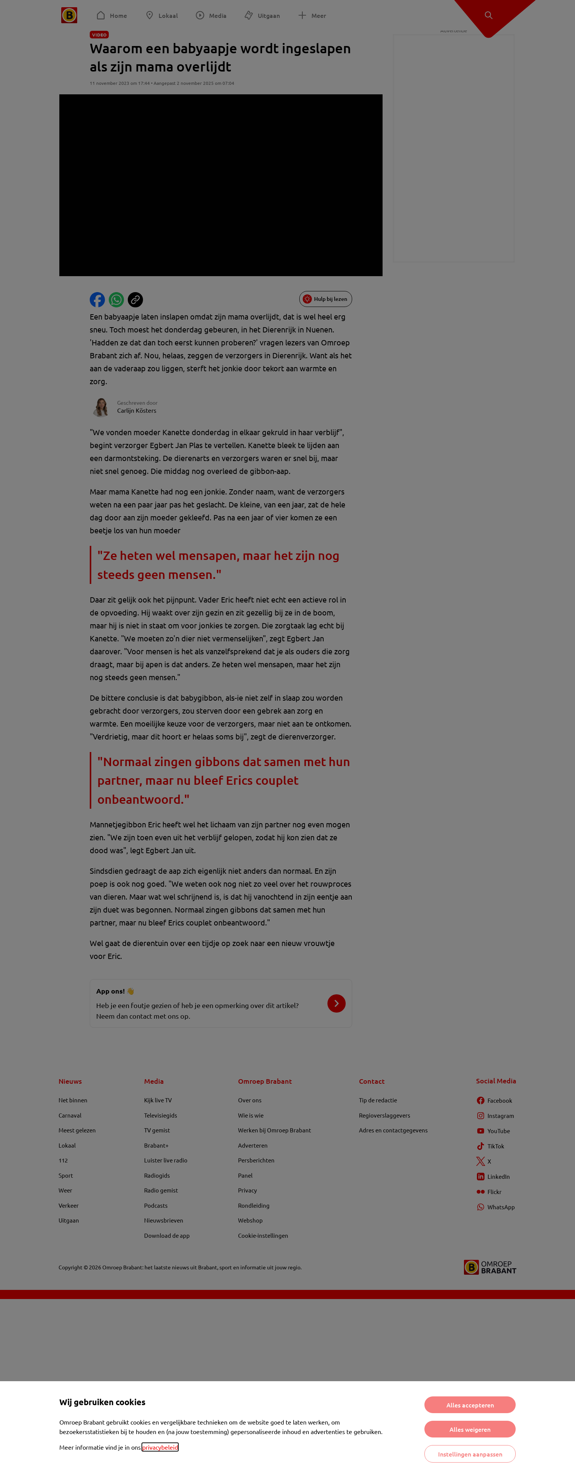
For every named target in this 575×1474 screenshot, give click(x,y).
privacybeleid (160, 1447)
